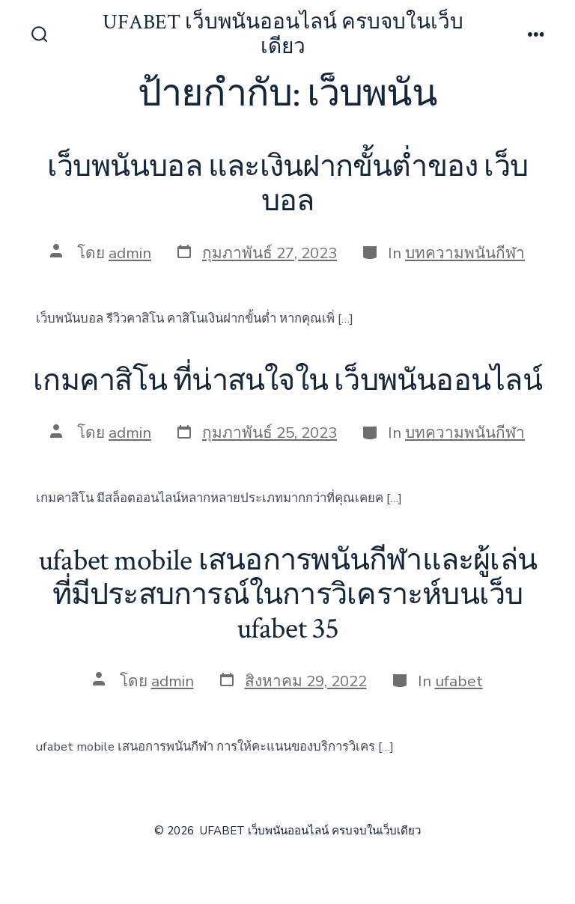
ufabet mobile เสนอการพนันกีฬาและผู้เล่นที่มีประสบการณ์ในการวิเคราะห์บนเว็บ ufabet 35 (287, 594)
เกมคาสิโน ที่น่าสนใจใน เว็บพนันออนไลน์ (287, 380)
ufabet (459, 681)
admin (130, 252)
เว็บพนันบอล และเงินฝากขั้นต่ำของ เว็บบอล (287, 184)
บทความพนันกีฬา (465, 252)
